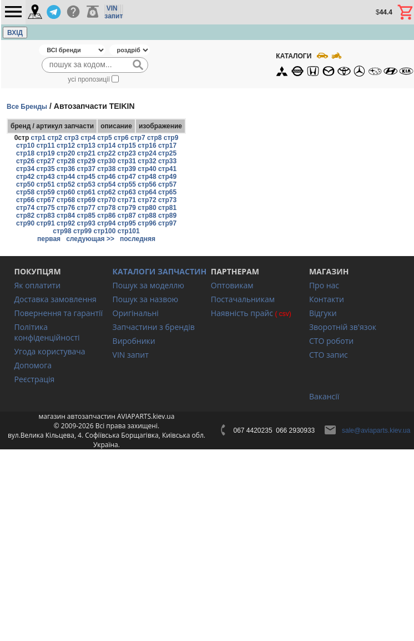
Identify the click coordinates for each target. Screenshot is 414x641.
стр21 (86, 153)
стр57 (167, 184)
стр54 (106, 184)
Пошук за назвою (146, 299)
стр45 (86, 177)
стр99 (82, 231)
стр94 (106, 223)
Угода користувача (49, 351)
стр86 (106, 215)
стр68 (66, 200)
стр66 (25, 200)
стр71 (127, 200)
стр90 (25, 223)
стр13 (86, 145)
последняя (137, 239)
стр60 (66, 192)
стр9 (171, 138)
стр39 (127, 169)
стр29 (86, 161)
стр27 (45, 161)
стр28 (66, 161)
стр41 (167, 169)
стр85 (86, 215)
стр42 (25, 177)
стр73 (167, 200)
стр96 (147, 223)
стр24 (147, 153)
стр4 (87, 138)
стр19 (45, 153)
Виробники (134, 340)
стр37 (86, 169)
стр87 (127, 215)
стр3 (71, 138)
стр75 (45, 208)
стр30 (106, 161)
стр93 (86, 223)
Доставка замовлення (55, 299)
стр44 (66, 177)
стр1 (38, 138)
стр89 (167, 215)
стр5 (104, 138)
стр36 (66, 169)
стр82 (25, 215)
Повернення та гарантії (58, 313)
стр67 (45, 200)
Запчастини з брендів (154, 327)
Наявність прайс (242, 313)
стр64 (147, 192)
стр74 (25, 208)
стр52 (66, 184)
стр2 (54, 138)
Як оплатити (37, 285)
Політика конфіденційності (46, 332)
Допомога (33, 365)
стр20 (66, 153)
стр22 (106, 153)
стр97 (167, 223)
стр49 (167, 177)
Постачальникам (243, 299)
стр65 (167, 192)
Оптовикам (232, 285)
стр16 (147, 145)
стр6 (121, 138)
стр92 (66, 223)
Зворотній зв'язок (342, 327)
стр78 (106, 208)
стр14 (106, 145)
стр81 (167, 208)
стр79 (127, 208)
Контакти (326, 299)
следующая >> (90, 239)
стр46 (106, 177)
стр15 (127, 145)
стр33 (167, 161)
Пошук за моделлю (148, 285)
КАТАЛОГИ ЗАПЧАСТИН (160, 271)
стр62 (106, 192)
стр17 (167, 145)
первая (48, 239)
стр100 (105, 231)
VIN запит (131, 354)
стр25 (167, 153)
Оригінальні (136, 313)
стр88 (147, 215)
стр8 (154, 138)
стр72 (147, 200)
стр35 (45, 169)
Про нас (324, 285)
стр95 (127, 223)
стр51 (45, 184)
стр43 (45, 177)
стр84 (66, 215)
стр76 (66, 208)
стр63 (127, 192)
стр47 (127, 177)
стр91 (45, 223)
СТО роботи (331, 340)
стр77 (86, 208)
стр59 (45, 192)
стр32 (147, 161)
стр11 (45, 145)
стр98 (62, 231)
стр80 (147, 208)
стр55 (127, 184)
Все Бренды (27, 107)
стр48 (147, 177)
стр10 (25, 145)
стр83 (45, 215)
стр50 (25, 184)
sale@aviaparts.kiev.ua (376, 430)
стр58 (25, 192)
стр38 (106, 169)
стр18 (25, 153)
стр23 (127, 153)
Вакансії (324, 396)
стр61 (86, 192)
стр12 (66, 145)
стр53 (86, 184)
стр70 (106, 200)
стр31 (127, 161)
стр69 (86, 200)
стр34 (25, 169)
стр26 (25, 161)
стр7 (137, 138)
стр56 (147, 184)
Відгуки (323, 313)
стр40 (147, 169)
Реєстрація (34, 379)
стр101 (129, 231)
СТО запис (328, 354)
